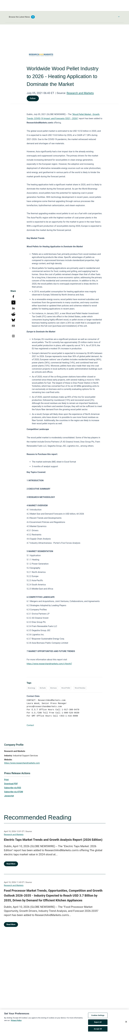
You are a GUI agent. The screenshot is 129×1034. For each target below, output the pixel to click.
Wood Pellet (65, 688)
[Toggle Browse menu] (119, 16)
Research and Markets (80, 93)
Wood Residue (80, 688)
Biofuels (43, 688)
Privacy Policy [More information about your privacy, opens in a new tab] (16, 1022)
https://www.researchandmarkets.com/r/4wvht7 (49, 663)
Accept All (98, 1030)
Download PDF (11, 783)
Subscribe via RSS (12, 787)
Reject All (98, 1023)
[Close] (126, 1023)
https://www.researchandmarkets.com (22, 763)
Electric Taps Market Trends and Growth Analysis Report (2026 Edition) (53, 840)
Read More (11, 864)
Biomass (53, 688)
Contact (30, 725)
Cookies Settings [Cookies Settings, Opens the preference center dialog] (97, 1017)
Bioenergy (31, 688)
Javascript (9, 796)
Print (6, 779)
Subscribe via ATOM (13, 792)
